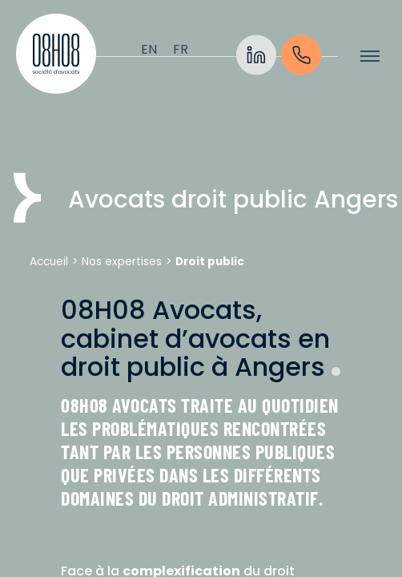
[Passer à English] (149, 49)
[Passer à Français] (180, 49)
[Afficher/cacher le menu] (370, 56)
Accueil (49, 261)
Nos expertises (122, 261)
